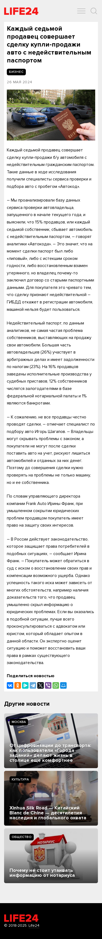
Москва (19, 722)
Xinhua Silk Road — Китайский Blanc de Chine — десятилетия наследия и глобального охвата (48, 813)
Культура (20, 779)
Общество (22, 837)
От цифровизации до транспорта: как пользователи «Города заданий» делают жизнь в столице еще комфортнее (50, 752)
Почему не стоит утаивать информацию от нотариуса (42, 872)
